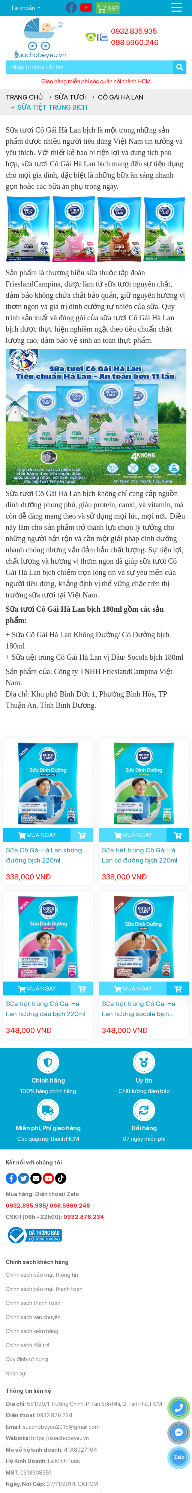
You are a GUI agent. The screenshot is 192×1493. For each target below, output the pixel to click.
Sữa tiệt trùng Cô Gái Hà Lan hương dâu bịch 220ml (45, 1009)
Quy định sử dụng (27, 1359)
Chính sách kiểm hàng (32, 1331)
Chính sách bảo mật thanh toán (44, 1289)
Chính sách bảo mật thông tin (42, 1274)
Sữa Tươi (70, 97)
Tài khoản (23, 7)
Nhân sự (16, 1373)
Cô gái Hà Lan (120, 97)
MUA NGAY (37, 835)
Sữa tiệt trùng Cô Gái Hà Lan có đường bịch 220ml (139, 855)
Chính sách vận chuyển (33, 1317)
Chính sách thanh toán (33, 1303)
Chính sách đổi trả (28, 1345)
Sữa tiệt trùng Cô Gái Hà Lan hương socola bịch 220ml (139, 1009)
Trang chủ (24, 97)
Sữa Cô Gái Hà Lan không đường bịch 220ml (44, 855)
